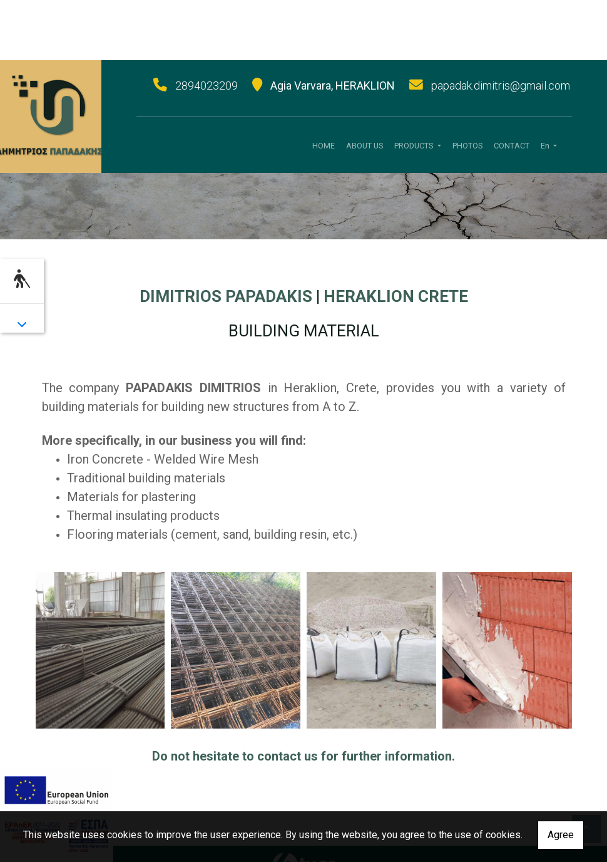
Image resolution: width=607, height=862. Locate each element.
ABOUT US (364, 145)
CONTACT (511, 145)
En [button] (546, 145)
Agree (561, 835)
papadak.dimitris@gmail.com (500, 85)
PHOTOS (467, 145)
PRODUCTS (414, 145)
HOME (323, 145)
